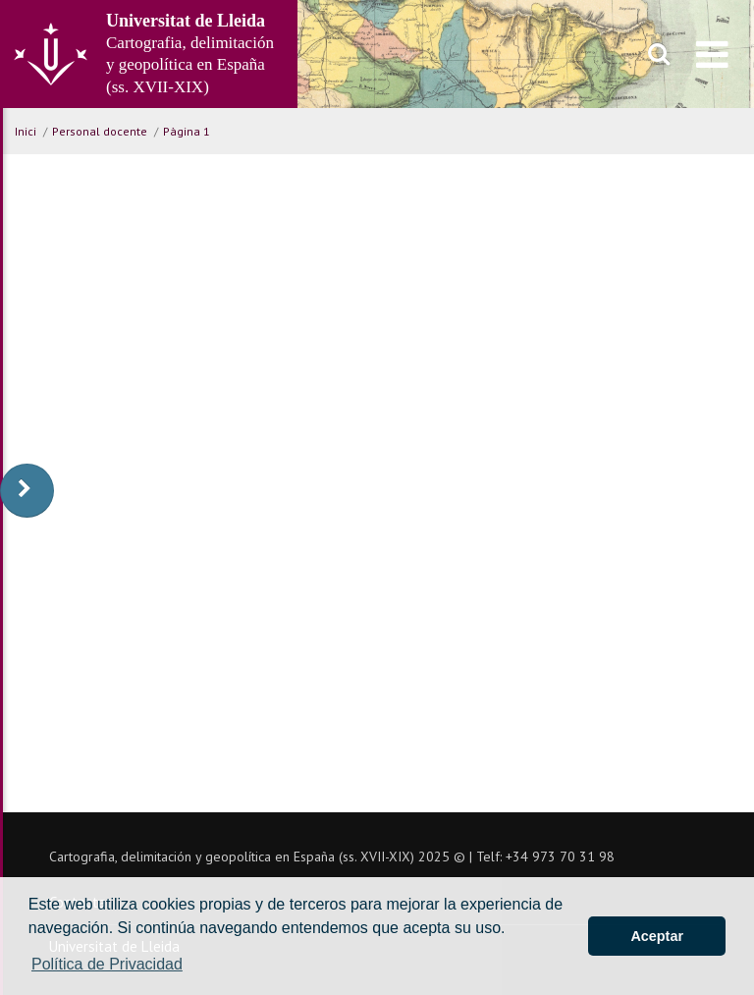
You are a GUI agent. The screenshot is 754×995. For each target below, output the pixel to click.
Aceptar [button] (656, 936)
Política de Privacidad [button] (107, 964)
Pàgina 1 (186, 131)
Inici (25, 131)
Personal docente (99, 131)
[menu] (712, 54)
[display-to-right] (27, 491)
